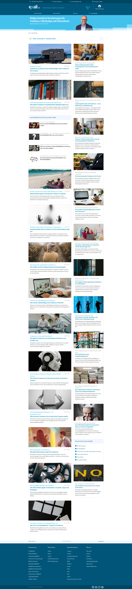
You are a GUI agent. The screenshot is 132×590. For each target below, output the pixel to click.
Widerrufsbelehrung (91, 566)
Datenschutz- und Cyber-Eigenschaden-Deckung (89, 451)
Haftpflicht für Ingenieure (34, 566)
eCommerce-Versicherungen (35, 558)
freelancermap (70, 558)
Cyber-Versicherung (33, 571)
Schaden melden (98, 1)
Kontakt (88, 556)
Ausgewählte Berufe (33, 576)
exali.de (34, 7)
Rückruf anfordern (57, 1)
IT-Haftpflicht (31, 551)
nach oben (101, 541)
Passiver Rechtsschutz (82, 454)
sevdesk (69, 553)
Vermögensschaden (82, 460)
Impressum (89, 558)
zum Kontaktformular (76, 1)
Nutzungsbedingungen (92, 561)
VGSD (68, 569)
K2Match (69, 564)
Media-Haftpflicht (32, 553)
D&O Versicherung (32, 561)
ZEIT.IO (68, 576)
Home (29, 33)
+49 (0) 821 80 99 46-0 (36, 1)
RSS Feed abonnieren (53, 561)
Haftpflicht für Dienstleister (35, 569)
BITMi (68, 561)
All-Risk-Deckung (81, 446)
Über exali (89, 551)
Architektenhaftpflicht (33, 564)
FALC (68, 574)
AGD (68, 571)
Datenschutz (89, 564)
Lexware (69, 551)
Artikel (49, 551)
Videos (49, 553)
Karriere (88, 553)
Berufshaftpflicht (81, 448)
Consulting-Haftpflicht (33, 556)
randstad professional (72, 556)
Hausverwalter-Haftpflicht (34, 574)
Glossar (49, 556)
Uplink (68, 566)
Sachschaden (80, 457)
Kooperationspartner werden (74, 579)
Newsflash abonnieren (53, 558)
